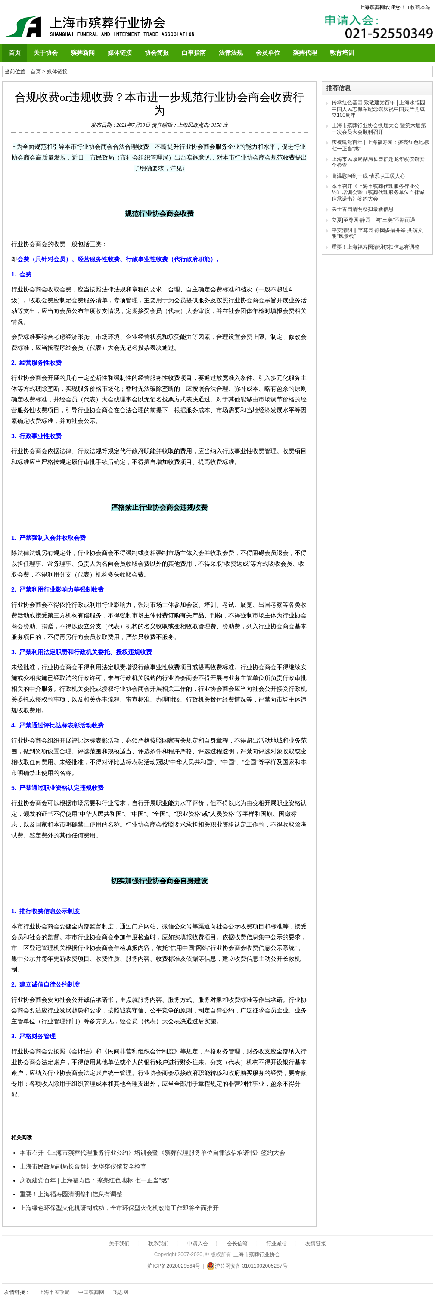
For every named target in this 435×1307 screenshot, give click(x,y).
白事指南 (194, 52)
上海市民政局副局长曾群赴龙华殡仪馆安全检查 (83, 1166)
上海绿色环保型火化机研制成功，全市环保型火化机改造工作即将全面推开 (119, 1207)
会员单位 (268, 52)
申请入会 (197, 1244)
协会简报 (157, 52)
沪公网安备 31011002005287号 (247, 1266)
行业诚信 (276, 1244)
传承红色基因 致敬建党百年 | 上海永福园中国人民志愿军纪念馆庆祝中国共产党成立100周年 (378, 109)
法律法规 (231, 52)
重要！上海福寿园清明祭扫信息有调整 (71, 1194)
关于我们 (119, 1244)
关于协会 (46, 52)
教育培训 (342, 52)
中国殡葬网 (91, 1292)
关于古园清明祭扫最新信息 (363, 209)
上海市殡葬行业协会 (256, 1254)
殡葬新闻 (83, 52)
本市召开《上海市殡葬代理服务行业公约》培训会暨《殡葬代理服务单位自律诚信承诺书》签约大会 (152, 1152)
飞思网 (120, 1292)
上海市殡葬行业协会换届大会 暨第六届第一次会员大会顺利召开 (379, 128)
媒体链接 (120, 52)
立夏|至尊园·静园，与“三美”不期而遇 (373, 220)
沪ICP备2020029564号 (173, 1266)
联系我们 (158, 1244)
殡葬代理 (305, 52)
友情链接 (315, 1244)
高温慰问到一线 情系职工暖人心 (368, 176)
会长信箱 (237, 1244)
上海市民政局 (54, 1292)
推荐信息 (338, 88)
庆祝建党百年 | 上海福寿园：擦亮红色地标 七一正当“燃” (94, 1180)
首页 (15, 52)
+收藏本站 (419, 7)
